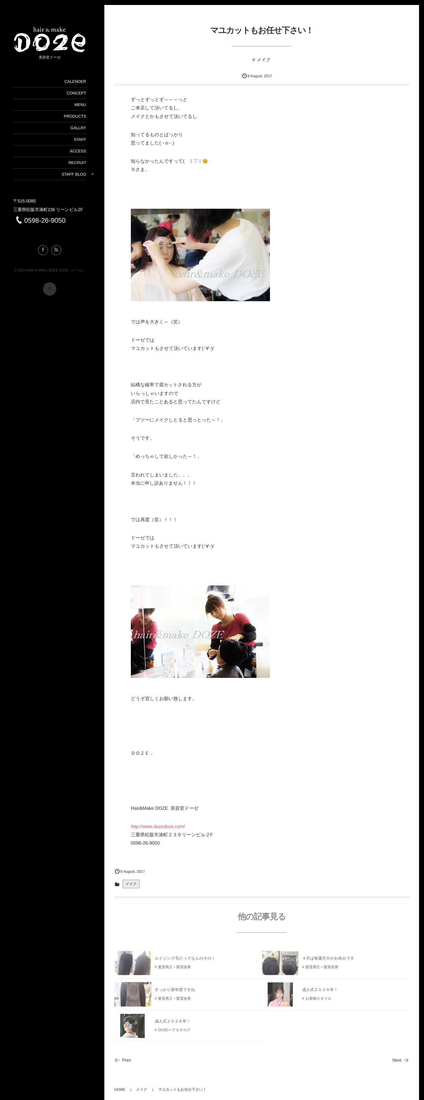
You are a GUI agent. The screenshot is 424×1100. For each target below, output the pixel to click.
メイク (264, 59)
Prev (122, 1060)
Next (401, 1060)
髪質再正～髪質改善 (174, 969)
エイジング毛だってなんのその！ (185, 960)
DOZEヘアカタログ (174, 1032)
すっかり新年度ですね (175, 991)
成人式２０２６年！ (320, 991)
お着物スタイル (318, 1001)
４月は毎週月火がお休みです (328, 960)
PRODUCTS (75, 116)
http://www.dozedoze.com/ (158, 826)
